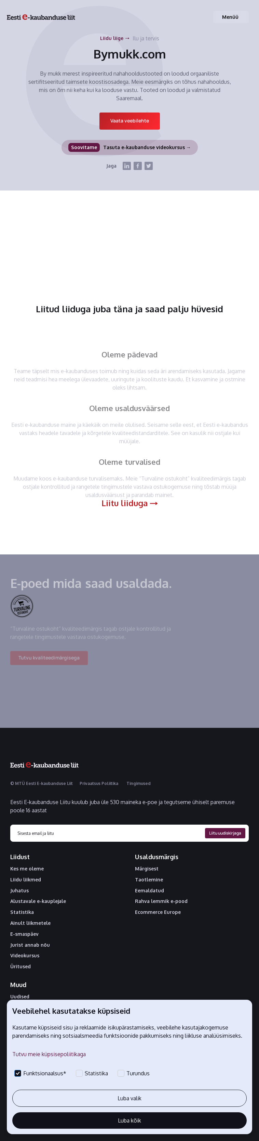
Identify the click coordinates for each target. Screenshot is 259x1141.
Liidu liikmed (25, 879)
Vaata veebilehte (129, 120)
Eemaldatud (149, 890)
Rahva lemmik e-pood (161, 901)
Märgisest (147, 868)
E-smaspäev (24, 934)
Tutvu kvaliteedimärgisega (49, 661)
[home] (41, 17)
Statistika (22, 912)
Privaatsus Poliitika (99, 783)
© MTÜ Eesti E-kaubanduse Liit (41, 783)
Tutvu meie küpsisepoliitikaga (49, 1054)
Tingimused (138, 783)
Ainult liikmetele (30, 923)
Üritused (20, 966)
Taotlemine (149, 879)
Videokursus (24, 955)
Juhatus (19, 890)
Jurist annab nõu (30, 945)
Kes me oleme (27, 868)
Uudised (19, 996)
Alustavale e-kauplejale (38, 901)
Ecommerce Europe (158, 912)
